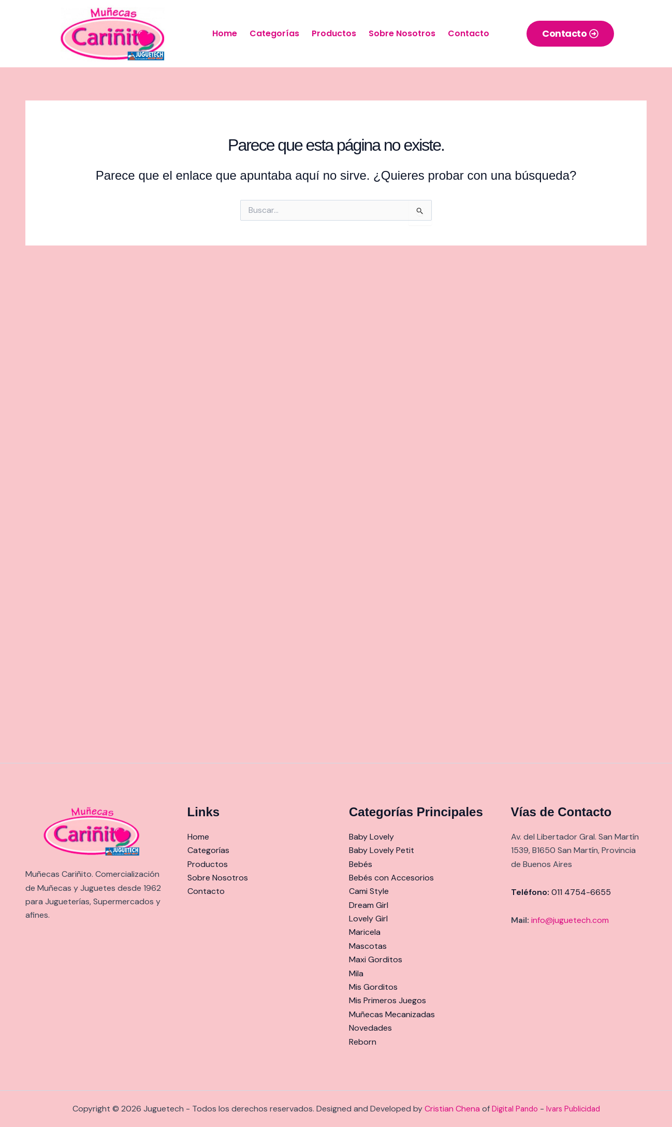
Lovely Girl (368, 918)
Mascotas (368, 946)
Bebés (360, 864)
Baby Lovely (371, 836)
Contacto (468, 33)
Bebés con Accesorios (391, 877)
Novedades (370, 1027)
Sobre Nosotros (402, 33)
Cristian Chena (452, 1108)
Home (224, 33)
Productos (334, 33)
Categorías (274, 33)
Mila (356, 973)
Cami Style (369, 891)
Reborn (362, 1041)
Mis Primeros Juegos (387, 1000)
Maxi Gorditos (375, 959)
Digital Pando (515, 1109)
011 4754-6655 (581, 892)
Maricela (365, 932)
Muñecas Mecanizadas (392, 1014)
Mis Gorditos (373, 986)
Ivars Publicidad (573, 1109)
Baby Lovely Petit (381, 850)
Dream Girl (368, 905)
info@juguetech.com (570, 920)
